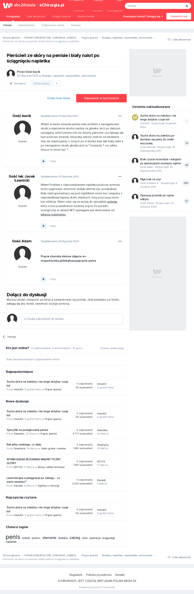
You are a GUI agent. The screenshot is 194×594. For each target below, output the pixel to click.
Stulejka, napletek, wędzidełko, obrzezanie (69, 75)
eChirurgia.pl (50, 5)
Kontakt (120, 574)
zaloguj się (13, 303)
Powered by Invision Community (97, 587)
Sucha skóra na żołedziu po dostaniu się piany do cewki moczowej (157, 139)
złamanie (49, 538)
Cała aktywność (36, 16)
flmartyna (19, 448)
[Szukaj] (144, 6)
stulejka (63, 537)
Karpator (19, 433)
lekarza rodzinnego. (53, 214)
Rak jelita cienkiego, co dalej (24, 444)
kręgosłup (108, 537)
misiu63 (18, 389)
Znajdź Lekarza (61, 16)
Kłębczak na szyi (150, 179)
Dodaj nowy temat (58, 98)
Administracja (26, 25)
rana (85, 537)
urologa (112, 201)
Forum (7, 25)
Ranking (76, 25)
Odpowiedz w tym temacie (101, 98)
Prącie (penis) (53, 389)
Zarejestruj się (178, 16)
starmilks (102, 430)
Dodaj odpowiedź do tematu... (44, 318)
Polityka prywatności (99, 574)
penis (13, 536)
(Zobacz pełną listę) (112, 348)
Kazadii (18, 485)
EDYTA (18, 466)
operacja (95, 537)
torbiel (26, 537)
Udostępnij (18, 83)
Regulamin (76, 574)
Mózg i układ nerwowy (51, 466)
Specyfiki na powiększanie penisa (27, 429)
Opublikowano (59, 115)
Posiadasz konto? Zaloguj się (143, 16)
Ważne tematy (85, 16)
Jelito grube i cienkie (53, 448)
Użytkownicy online (52, 25)
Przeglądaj (13, 18)
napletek (11, 541)
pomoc (36, 537)
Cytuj (53, 161)
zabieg (75, 538)
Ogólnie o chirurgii (48, 485)
